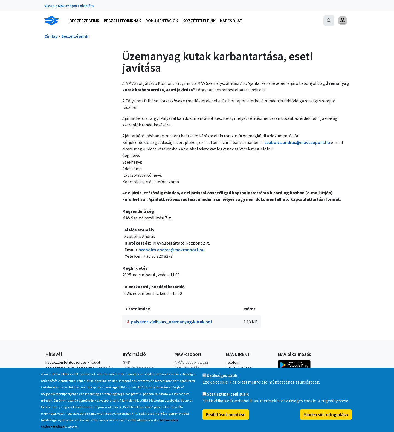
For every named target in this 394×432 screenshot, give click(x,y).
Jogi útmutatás (187, 368)
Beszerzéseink (74, 36)
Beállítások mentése (225, 420)
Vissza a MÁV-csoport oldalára (69, 6)
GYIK (126, 362)
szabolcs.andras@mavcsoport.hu (297, 142)
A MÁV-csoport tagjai (192, 362)
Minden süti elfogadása (325, 420)
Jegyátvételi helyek (139, 368)
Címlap (51, 36)
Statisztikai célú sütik (228, 399)
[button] (343, 20)
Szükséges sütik (222, 381)
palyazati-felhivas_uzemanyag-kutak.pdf (171, 321)
